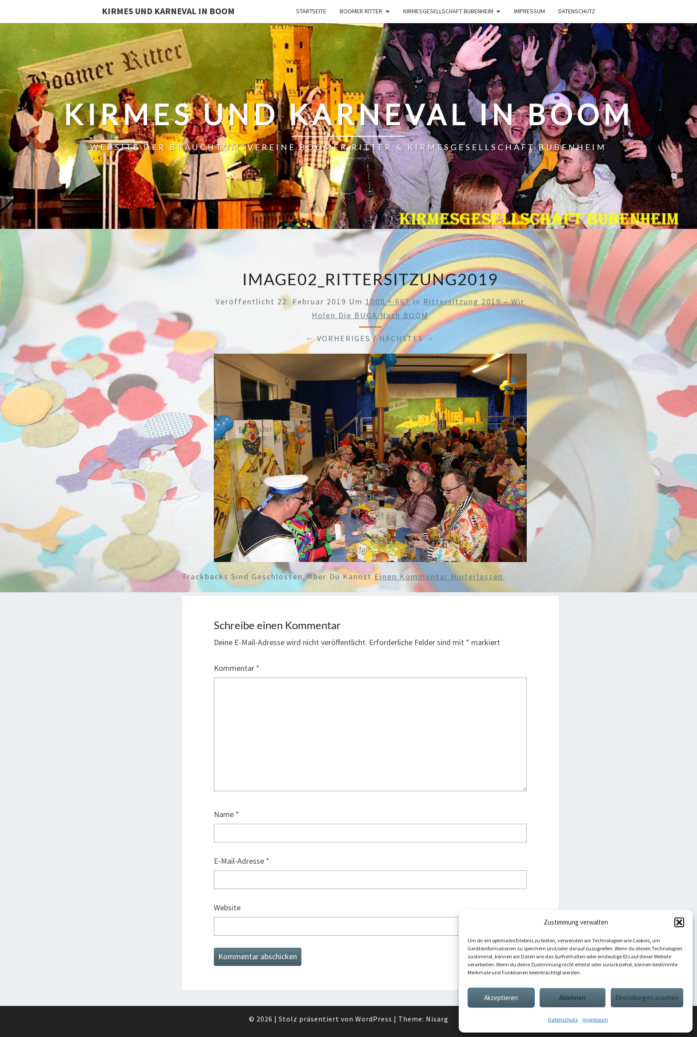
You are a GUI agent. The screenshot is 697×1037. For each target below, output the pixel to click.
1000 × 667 (387, 301)
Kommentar (237, 668)
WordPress (373, 1018)
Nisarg (437, 1018)
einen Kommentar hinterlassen (438, 576)
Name (226, 814)
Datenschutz (563, 1019)
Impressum (595, 1019)
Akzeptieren (501, 997)
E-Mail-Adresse (241, 861)
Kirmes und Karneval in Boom (168, 10)
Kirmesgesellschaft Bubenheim (448, 11)
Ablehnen (572, 997)
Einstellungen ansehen (647, 997)
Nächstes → (407, 338)
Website (227, 907)
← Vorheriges (337, 338)
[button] (679, 922)
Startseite (311, 11)
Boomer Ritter (361, 11)
